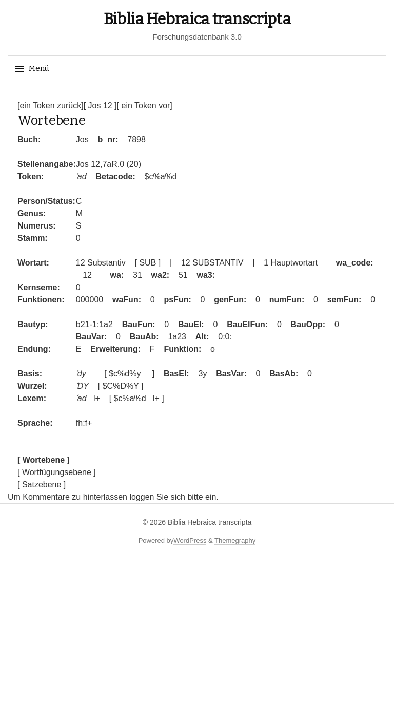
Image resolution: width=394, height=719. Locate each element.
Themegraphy (234, 540)
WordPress (189, 540)
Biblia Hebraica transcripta (197, 19)
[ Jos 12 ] (100, 105)
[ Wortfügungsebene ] (56, 472)
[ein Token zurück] (50, 105)
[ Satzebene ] (41, 484)
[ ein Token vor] (144, 105)
